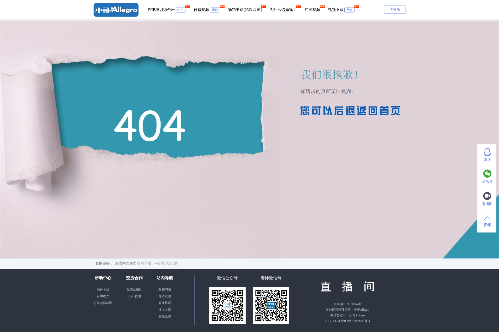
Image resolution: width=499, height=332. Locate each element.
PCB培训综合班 (167, 10)
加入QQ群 (134, 296)
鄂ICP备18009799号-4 (355, 321)
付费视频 (207, 10)
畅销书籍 (165, 289)
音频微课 (165, 316)
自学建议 (103, 296)
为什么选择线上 (283, 10)
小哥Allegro (362, 309)
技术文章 (165, 309)
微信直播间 (134, 289)
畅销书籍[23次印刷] (245, 10)
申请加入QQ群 (166, 263)
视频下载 (341, 10)
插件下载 (103, 289)
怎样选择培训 (103, 303)
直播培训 (165, 303)
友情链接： (104, 263)
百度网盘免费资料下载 (133, 263)
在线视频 (312, 10)
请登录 (394, 9)
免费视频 (165, 296)
